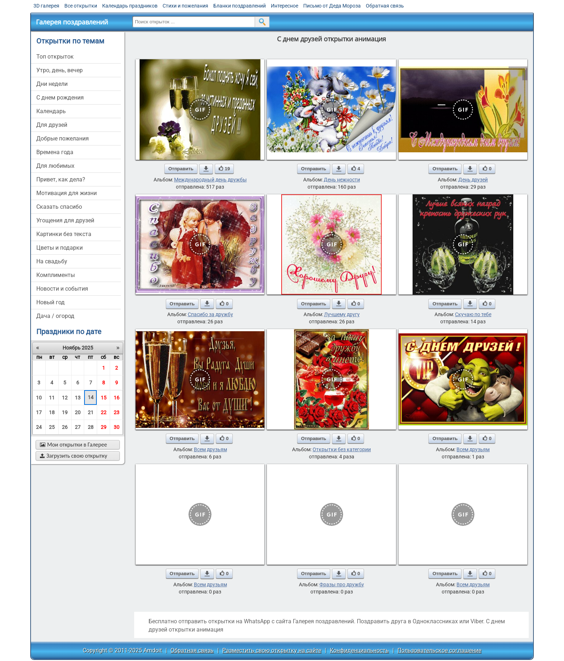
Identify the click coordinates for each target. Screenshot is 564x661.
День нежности (342, 179)
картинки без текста (63, 234)
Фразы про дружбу (341, 584)
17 (39, 412)
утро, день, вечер (59, 70)
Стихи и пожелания (185, 6)
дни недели (52, 83)
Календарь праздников (130, 6)
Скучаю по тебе (473, 314)
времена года (54, 152)
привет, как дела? (60, 179)
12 (65, 398)
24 (39, 427)
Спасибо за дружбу (210, 314)
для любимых (55, 165)
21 (91, 412)
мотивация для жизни (66, 193)
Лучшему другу (342, 314)
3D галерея (46, 6)
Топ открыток (55, 56)
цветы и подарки (59, 247)
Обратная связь (385, 6)
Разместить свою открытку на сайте (271, 650)
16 (116, 398)
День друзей (473, 179)
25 (52, 427)
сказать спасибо (59, 206)
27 (78, 427)
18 (52, 412)
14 (91, 397)
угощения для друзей (65, 220)
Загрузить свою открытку (73, 455)
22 (103, 412)
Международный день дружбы (210, 179)
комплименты (55, 275)
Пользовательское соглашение (439, 650)
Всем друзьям (210, 449)
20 (78, 412)
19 (65, 412)
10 (39, 398)
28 (91, 427)
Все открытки (80, 6)
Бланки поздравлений (239, 6)
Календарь (51, 111)
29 (103, 427)
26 (65, 427)
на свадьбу (51, 261)
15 (103, 398)
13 (78, 398)
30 (116, 427)
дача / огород (55, 316)
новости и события (62, 288)
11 (52, 398)
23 (116, 412)
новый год (50, 302)
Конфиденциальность (359, 650)
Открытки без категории (342, 449)
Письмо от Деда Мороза (332, 6)
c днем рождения (60, 97)
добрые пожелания (62, 138)
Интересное (284, 6)
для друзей (51, 124)
